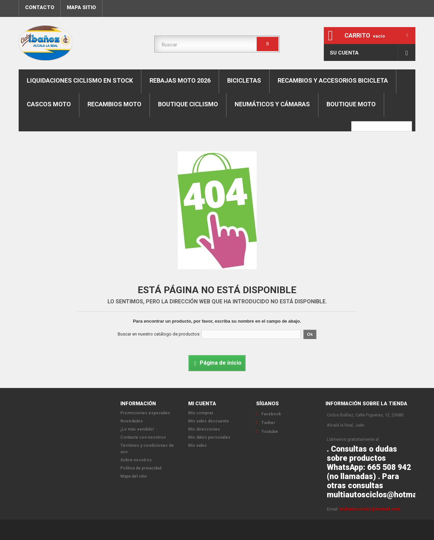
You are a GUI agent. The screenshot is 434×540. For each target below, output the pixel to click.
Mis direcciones (204, 429)
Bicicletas (244, 80)
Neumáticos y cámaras (272, 104)
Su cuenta (344, 53)
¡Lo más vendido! (137, 429)
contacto (39, 7)
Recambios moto (114, 104)
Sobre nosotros (136, 460)
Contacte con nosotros (143, 437)
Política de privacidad (140, 468)
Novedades (131, 421)
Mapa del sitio (133, 476)
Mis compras (201, 413)
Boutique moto (351, 104)
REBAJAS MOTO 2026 (180, 80)
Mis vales (197, 445)
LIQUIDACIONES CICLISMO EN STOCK (80, 80)
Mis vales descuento (208, 421)
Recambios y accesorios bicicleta (333, 80)
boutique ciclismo (188, 104)
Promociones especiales (145, 413)
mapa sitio (81, 7)
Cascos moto (49, 104)
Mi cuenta (202, 404)
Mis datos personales (209, 437)
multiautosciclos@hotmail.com (369, 509)
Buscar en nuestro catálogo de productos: (159, 334)
